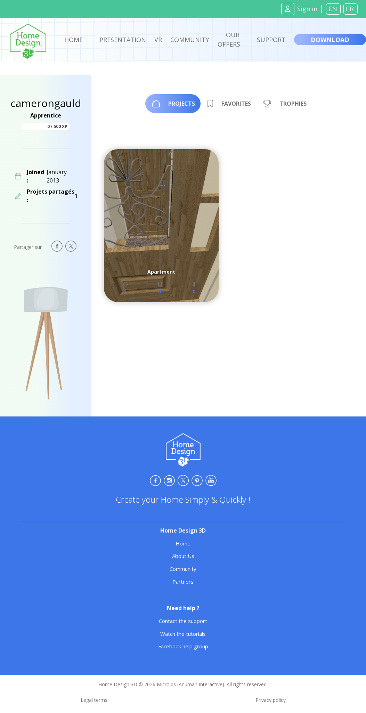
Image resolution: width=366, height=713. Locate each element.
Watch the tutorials (183, 633)
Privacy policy (270, 700)
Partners (183, 581)
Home (73, 39)
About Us (183, 555)
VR (158, 39)
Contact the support (183, 620)
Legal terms (94, 700)
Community (189, 39)
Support (271, 39)
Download (330, 39)
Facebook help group (183, 646)
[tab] (173, 103)
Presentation (122, 39)
